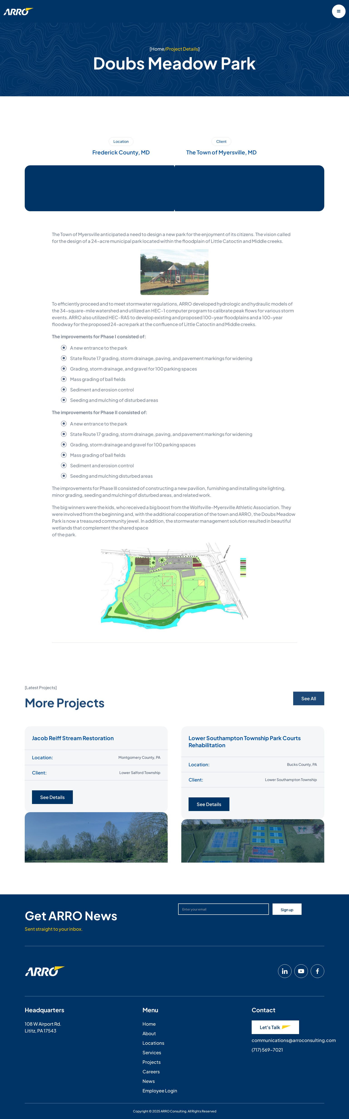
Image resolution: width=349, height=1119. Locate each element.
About (149, 1033)
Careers (151, 1071)
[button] (339, 11)
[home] (18, 11)
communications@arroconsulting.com (294, 1040)
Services (152, 1052)
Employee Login (160, 1090)
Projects (152, 1062)
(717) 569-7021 (267, 1049)
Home (157, 49)
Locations (153, 1043)
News (149, 1081)
